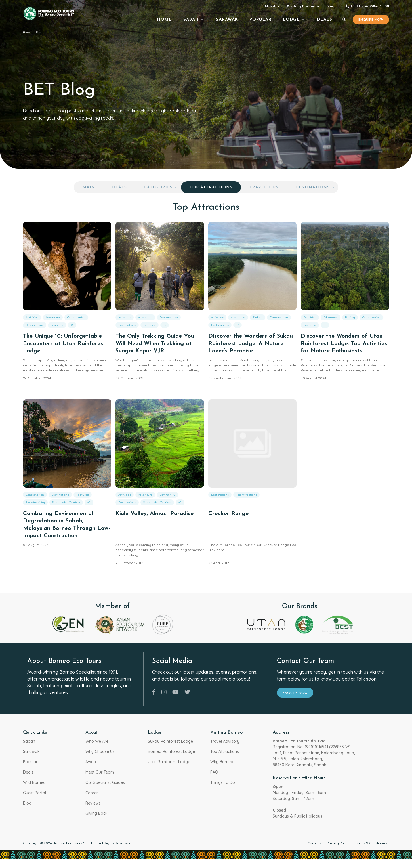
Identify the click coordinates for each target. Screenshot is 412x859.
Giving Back (96, 813)
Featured (57, 325)
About (270, 6)
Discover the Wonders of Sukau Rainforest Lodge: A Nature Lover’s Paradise (250, 343)
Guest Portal (34, 792)
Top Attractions (211, 187)
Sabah (29, 741)
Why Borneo (221, 761)
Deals (119, 187)
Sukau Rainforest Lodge (170, 741)
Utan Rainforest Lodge (169, 761)
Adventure (53, 317)
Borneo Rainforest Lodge (171, 751)
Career (91, 792)
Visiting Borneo (301, 6)
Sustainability (35, 502)
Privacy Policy (338, 843)
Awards (92, 761)
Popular (30, 761)
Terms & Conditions (371, 843)
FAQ (214, 772)
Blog (330, 6)
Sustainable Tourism (66, 502)
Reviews (93, 803)
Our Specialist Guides (105, 782)
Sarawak (31, 751)
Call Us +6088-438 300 (367, 6)
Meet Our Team (99, 772)
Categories (158, 187)
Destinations (312, 187)
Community (167, 495)
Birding (257, 317)
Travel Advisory (224, 741)
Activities (32, 317)
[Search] (343, 20)
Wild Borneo (34, 782)
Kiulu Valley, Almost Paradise (154, 513)
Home (26, 32)
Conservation (76, 317)
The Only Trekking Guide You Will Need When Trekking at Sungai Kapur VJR (154, 343)
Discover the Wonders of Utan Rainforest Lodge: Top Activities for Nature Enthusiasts (344, 343)
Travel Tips (263, 187)
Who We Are (96, 741)
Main (88, 187)
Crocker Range (228, 513)
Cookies (314, 843)
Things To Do (222, 782)
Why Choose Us (100, 751)
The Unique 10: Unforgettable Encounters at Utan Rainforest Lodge (64, 343)
